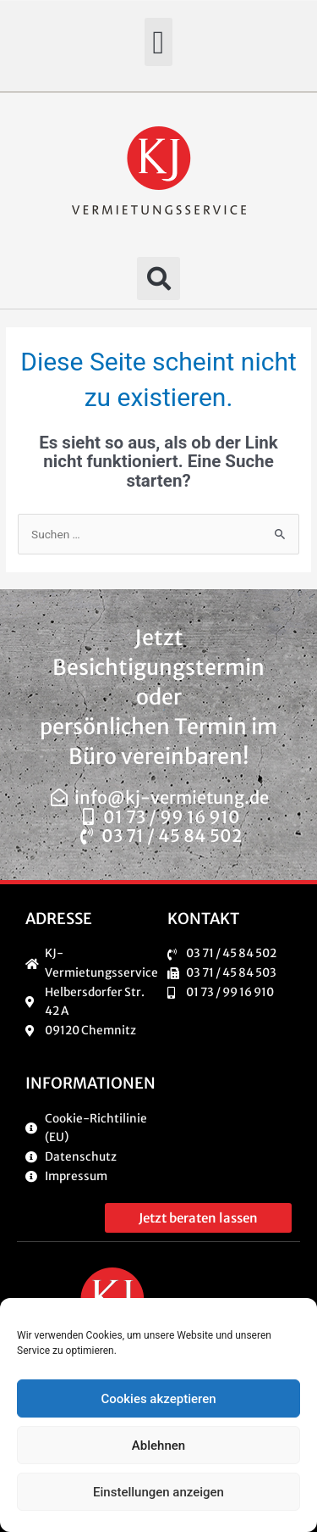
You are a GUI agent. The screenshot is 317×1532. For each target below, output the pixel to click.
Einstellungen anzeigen (158, 1492)
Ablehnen (158, 1445)
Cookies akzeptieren (158, 1399)
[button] (158, 42)
